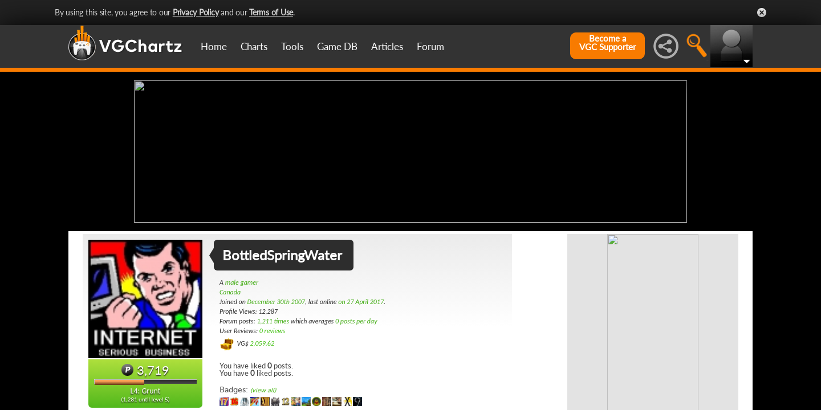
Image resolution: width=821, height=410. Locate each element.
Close (761, 12)
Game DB (337, 46)
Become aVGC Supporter (607, 42)
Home (214, 46)
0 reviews (272, 331)
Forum (430, 46)
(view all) (263, 390)
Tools (292, 46)
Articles (387, 46)
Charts (254, 46)
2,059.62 (262, 343)
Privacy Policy (196, 12)
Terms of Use (271, 12)
